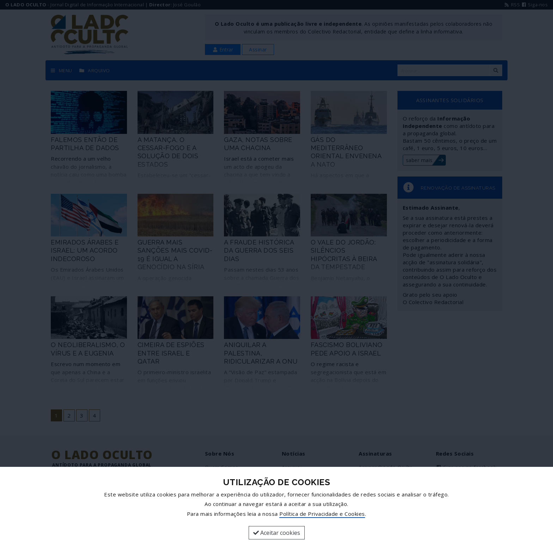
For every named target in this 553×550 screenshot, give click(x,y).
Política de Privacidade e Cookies (322, 513)
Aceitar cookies (276, 533)
